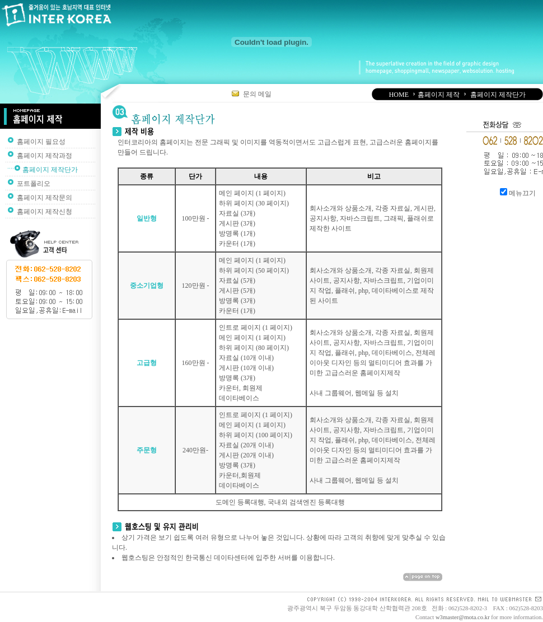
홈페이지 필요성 (41, 142)
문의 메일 (252, 94)
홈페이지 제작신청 (44, 212)
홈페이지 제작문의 (44, 198)
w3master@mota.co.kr (463, 617)
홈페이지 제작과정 (44, 156)
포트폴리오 (33, 184)
